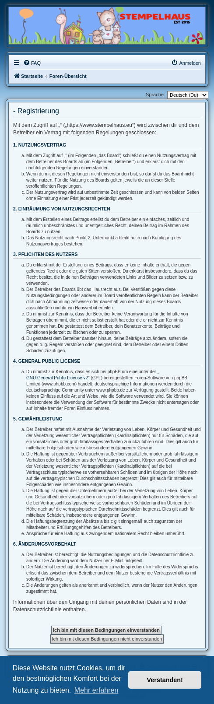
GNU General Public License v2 (57, 377)
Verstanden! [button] (165, 679)
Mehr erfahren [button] (96, 690)
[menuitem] (32, 63)
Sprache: (155, 94)
